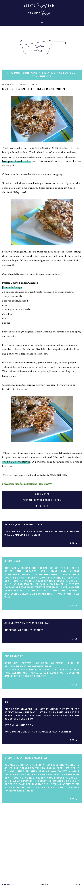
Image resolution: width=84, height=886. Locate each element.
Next (79, 885)
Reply (73, 543)
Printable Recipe (12, 287)
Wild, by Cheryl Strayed (16, 462)
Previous (8, 885)
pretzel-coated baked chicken (42, 500)
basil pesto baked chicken (16, 161)
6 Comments (42, 494)
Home (44, 885)
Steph (8, 561)
